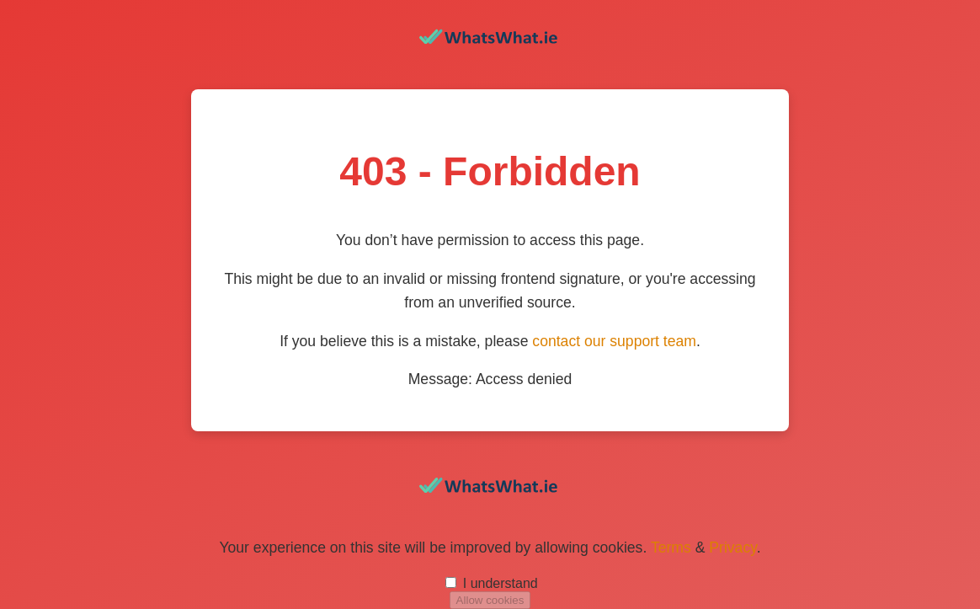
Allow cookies (490, 600)
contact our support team (614, 341)
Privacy (732, 547)
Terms (671, 547)
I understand (500, 583)
